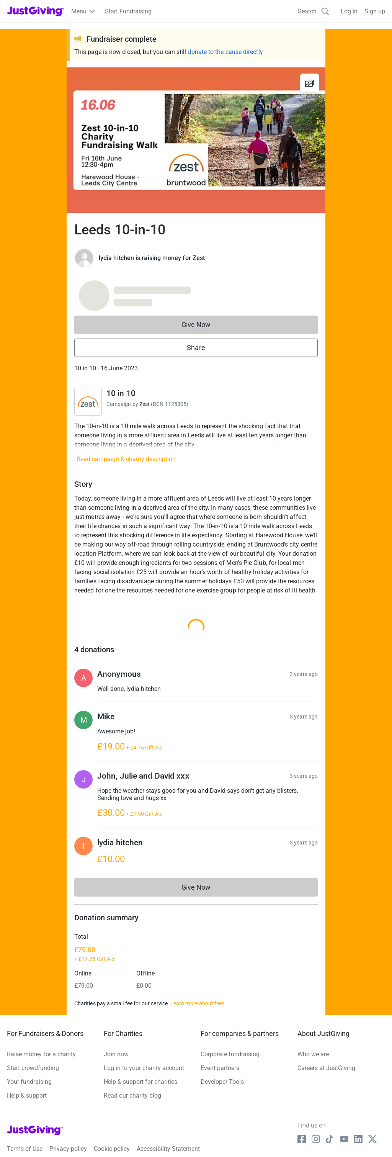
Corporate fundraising (230, 1035)
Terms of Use (24, 1130)
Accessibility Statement (168, 1130)
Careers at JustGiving (326, 1049)
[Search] (314, 11)
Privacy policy (68, 1130)
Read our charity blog (132, 1077)
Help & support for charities (140, 1063)
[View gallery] (309, 83)
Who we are (313, 1035)
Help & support (27, 1077)
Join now (116, 1035)
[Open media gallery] (196, 140)
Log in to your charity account (144, 1049)
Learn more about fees (197, 985)
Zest (144, 404)
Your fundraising (29, 1063)
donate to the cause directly (225, 52)
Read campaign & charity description (126, 459)
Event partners (220, 1049)
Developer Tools (222, 1063)
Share (196, 348)
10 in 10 (121, 393)
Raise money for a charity (41, 1035)
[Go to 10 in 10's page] (88, 402)
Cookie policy (112, 1130)
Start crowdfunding (33, 1049)
